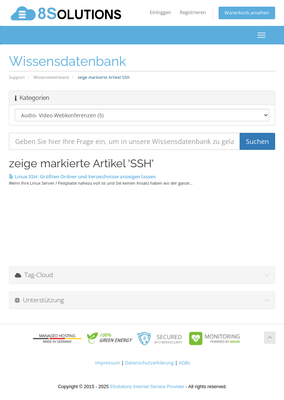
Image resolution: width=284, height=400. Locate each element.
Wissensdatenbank (51, 77)
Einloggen (160, 12)
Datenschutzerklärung (149, 363)
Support (17, 77)
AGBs (184, 363)
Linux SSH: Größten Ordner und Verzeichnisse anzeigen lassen (82, 176)
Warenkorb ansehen (246, 13)
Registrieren (193, 12)
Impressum (107, 363)
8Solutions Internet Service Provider (147, 386)
